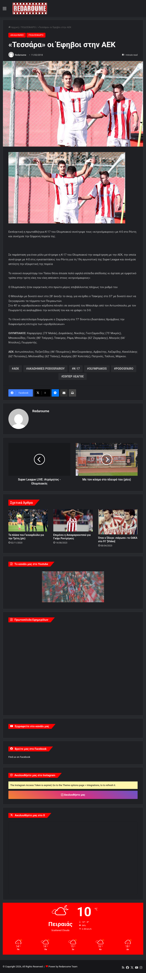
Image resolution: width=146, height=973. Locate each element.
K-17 (77, 368)
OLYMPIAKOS (98, 368)
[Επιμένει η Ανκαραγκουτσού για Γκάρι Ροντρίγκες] (73, 520)
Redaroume (20, 55)
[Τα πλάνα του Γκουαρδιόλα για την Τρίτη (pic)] (28, 520)
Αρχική (13, 27)
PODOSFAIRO (124, 368)
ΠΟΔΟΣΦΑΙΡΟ (28, 27)
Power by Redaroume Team (63, 966)
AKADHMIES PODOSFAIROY (46, 368)
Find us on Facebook (19, 757)
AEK (16, 368)
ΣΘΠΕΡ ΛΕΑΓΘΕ (73, 376)
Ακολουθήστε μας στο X (30, 815)
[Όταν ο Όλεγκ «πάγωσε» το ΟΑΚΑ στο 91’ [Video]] (118, 521)
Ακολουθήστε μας (73, 794)
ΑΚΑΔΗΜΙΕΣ (17, 35)
